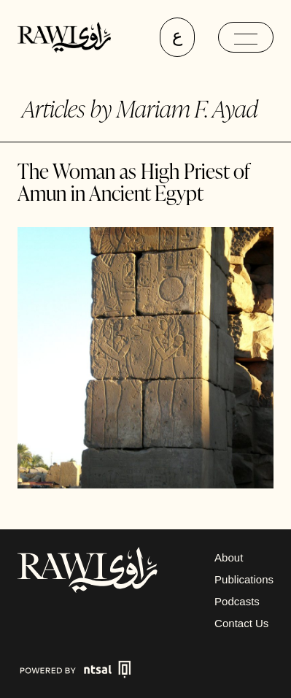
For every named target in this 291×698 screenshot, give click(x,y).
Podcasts (237, 601)
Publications (243, 579)
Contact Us (241, 623)
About (228, 557)
